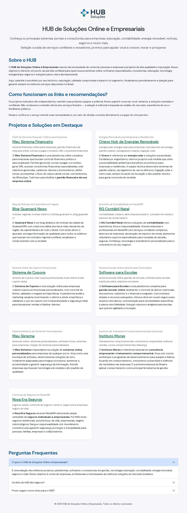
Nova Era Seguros (27, 399)
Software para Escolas (118, 272)
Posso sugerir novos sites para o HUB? (33, 490)
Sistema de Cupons (28, 272)
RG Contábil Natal (114, 208)
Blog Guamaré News (29, 208)
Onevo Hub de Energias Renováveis (129, 141)
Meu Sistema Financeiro (32, 141)
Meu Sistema (23, 336)
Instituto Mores (112, 336)
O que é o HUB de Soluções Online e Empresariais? (40, 462)
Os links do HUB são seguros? (28, 482)
